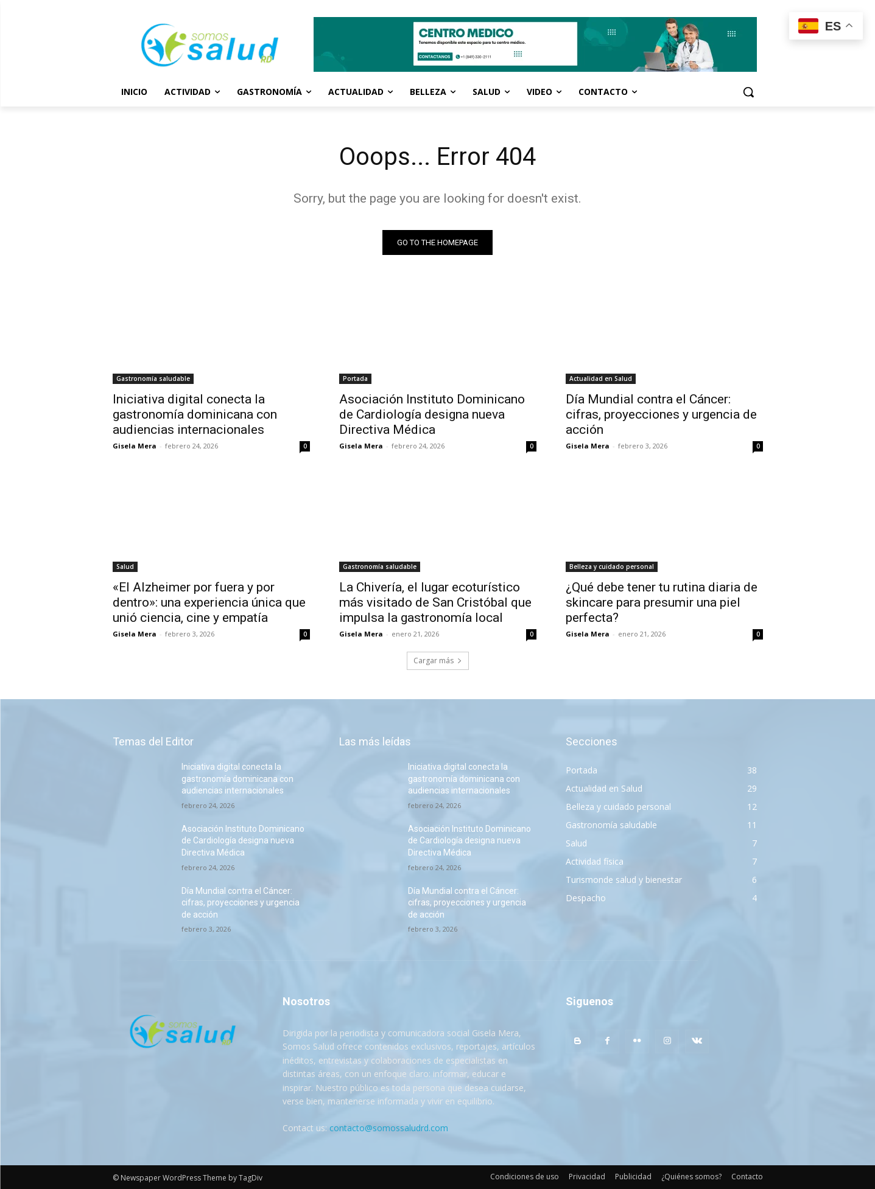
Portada (355, 378)
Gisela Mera (134, 445)
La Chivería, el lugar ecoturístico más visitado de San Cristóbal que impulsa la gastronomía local (435, 602)
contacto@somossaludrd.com (388, 1128)
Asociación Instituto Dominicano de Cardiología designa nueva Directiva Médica (432, 414)
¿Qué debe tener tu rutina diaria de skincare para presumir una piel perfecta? (661, 602)
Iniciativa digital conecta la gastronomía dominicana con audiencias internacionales (195, 414)
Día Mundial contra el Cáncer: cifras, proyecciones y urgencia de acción (661, 414)
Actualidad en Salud (600, 378)
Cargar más (437, 660)
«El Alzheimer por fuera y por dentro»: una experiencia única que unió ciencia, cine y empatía (209, 602)
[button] (748, 91)
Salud (125, 566)
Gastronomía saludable (153, 378)
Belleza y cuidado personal (611, 566)
